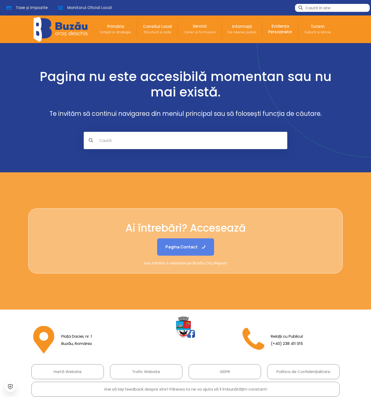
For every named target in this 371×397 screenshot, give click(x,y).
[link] (185, 327)
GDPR (225, 371)
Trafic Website (146, 371)
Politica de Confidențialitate (303, 371)
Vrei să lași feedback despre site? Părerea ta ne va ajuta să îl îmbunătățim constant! (185, 389)
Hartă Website (68, 371)
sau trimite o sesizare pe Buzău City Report (185, 263)
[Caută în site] (332, 8)
